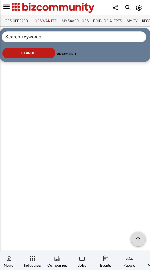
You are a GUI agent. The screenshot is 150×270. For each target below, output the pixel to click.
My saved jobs (75, 21)
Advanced (65, 53)
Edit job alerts (107, 21)
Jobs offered (15, 21)
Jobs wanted (45, 21)
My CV (132, 21)
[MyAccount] (139, 7)
